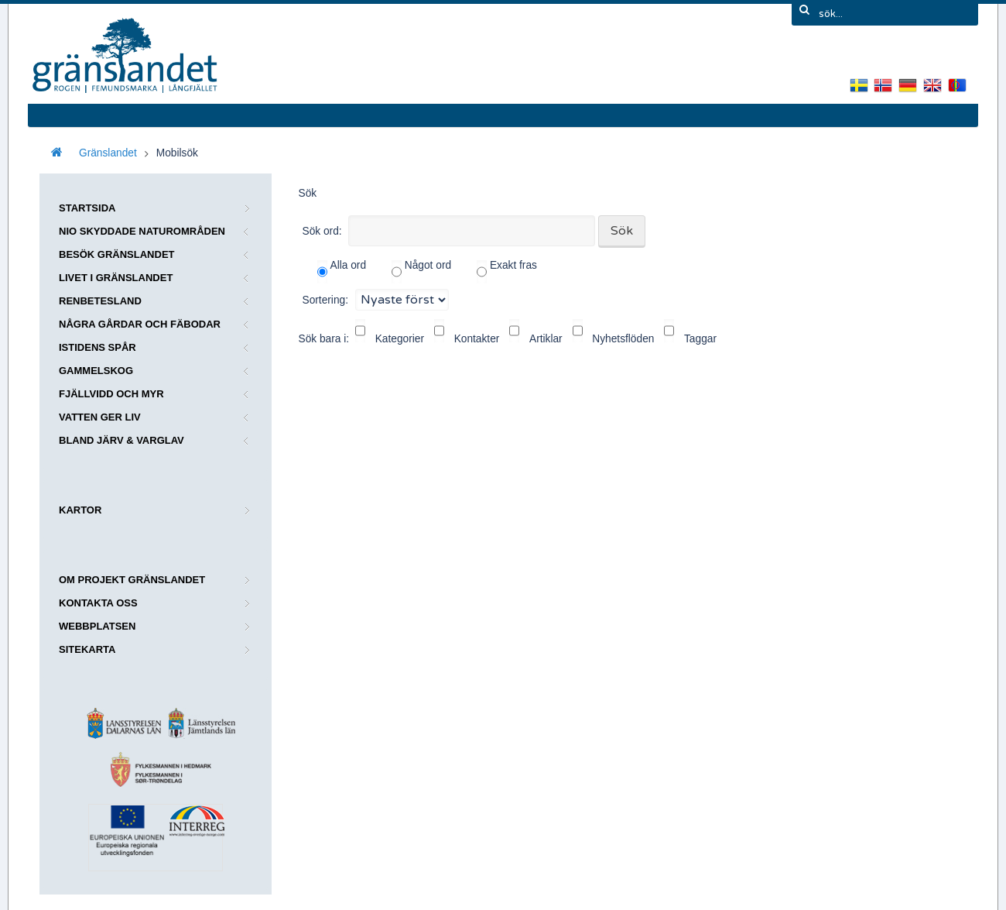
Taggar (700, 339)
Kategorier (399, 339)
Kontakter (477, 339)
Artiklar (546, 339)
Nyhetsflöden (623, 339)
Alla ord (342, 271)
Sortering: (325, 299)
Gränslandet (108, 153)
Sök (622, 231)
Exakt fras (507, 271)
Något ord (421, 271)
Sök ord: (322, 231)
